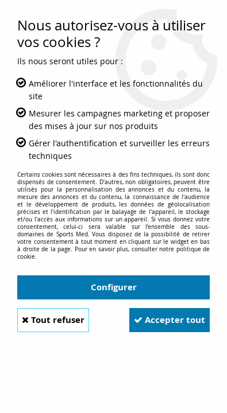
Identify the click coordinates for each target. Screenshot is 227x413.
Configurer (114, 287)
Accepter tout (169, 320)
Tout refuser (53, 320)
